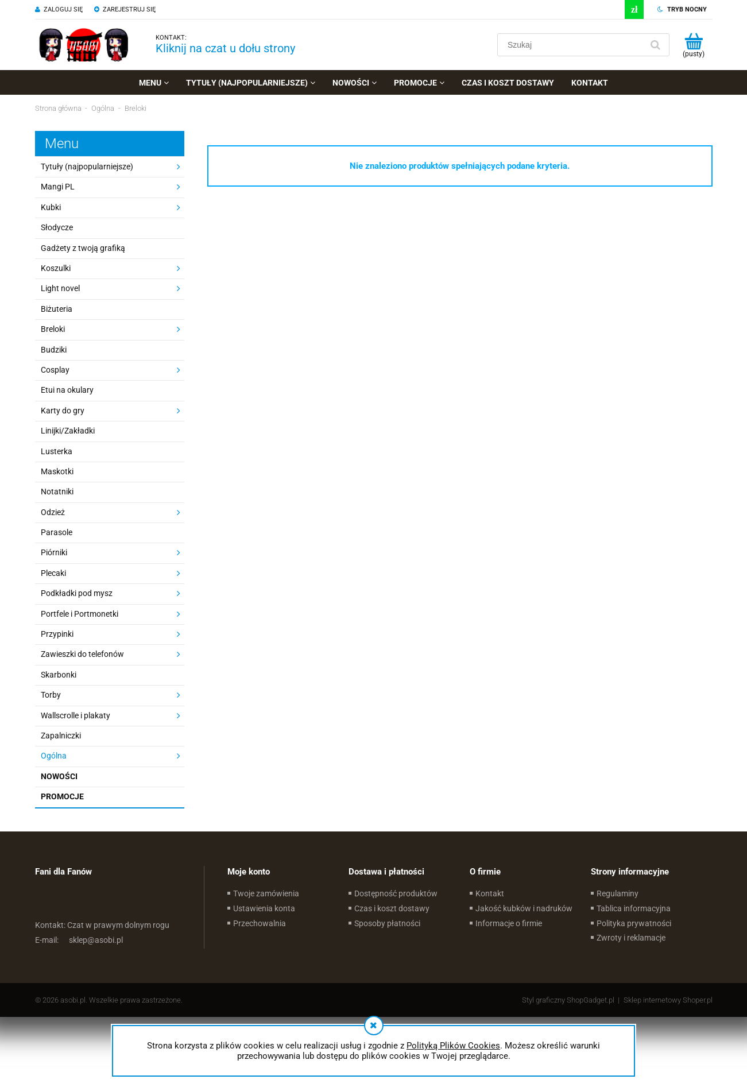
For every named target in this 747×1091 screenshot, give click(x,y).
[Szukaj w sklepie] (572, 44)
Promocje (62, 796)
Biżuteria (56, 309)
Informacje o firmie (508, 923)
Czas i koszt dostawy (391, 908)
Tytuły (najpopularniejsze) (87, 166)
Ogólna (54, 755)
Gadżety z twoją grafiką (83, 248)
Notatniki (57, 491)
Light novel (60, 288)
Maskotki (57, 471)
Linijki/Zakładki (68, 430)
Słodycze (57, 227)
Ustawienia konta (264, 908)
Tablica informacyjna (634, 908)
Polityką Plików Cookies (453, 1045)
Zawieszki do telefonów (82, 654)
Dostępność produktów (396, 893)
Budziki (54, 349)
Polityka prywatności (634, 923)
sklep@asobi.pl (79, 940)
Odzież (53, 512)
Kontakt (489, 893)
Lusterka (56, 451)
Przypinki (57, 634)
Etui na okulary (67, 389)
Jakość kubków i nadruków (523, 908)
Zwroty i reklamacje (631, 937)
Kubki (51, 207)
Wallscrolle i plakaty (75, 715)
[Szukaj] (656, 44)
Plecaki (53, 573)
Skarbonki (58, 674)
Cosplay (55, 369)
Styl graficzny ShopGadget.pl (568, 1000)
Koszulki (56, 268)
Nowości (59, 776)
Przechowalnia (259, 923)
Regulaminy (617, 893)
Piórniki (54, 552)
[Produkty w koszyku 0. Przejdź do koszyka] (694, 45)
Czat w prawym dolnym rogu (102, 925)
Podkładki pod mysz (77, 593)
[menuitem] (153, 82)
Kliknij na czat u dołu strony (225, 48)
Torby (51, 694)
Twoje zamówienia (266, 893)
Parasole (56, 532)
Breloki (53, 329)
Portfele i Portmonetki (79, 613)
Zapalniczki (61, 735)
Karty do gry (62, 410)
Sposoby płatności (387, 923)
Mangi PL (58, 186)
